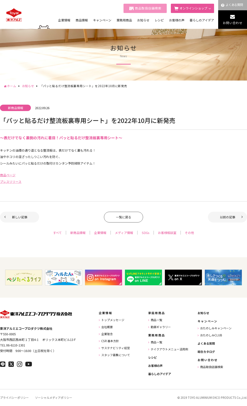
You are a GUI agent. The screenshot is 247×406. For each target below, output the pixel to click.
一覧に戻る (123, 217)
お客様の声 (176, 20)
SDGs (145, 232)
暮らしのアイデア (202, 20)
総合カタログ (206, 352)
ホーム (11, 86)
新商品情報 (78, 232)
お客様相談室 (167, 232)
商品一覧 (156, 320)
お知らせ (143, 20)
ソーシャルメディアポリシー (53, 397)
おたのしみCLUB (211, 335)
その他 (189, 232)
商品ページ (7, 175)
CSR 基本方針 (110, 341)
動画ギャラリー (161, 327)
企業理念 (107, 334)
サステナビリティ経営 (115, 348)
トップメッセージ (112, 320)
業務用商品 (124, 20)
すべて (57, 232)
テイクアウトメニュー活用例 (169, 349)
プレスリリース (10, 181)
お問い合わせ (232, 23)
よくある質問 (234, 4)
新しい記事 (19, 217)
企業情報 (64, 20)
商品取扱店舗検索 (148, 8)
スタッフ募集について (115, 355)
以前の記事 (227, 217)
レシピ (159, 20)
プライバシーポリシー (14, 397)
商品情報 (82, 20)
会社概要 (107, 327)
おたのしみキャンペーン (216, 328)
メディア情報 (124, 232)
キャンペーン (102, 20)
